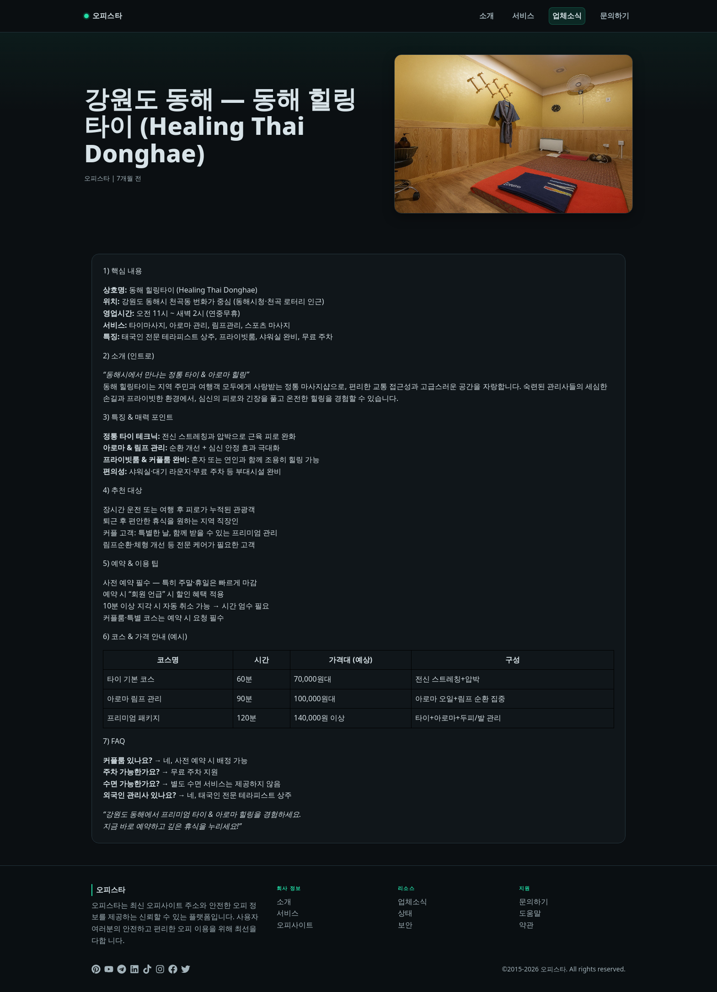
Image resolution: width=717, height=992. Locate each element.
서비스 (523, 16)
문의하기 (614, 16)
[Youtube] (108, 969)
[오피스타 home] (103, 16)
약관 (526, 925)
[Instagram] (160, 969)
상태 (405, 913)
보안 (405, 925)
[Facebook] (172, 969)
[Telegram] (121, 969)
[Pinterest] (96, 969)
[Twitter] (185, 969)
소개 (486, 16)
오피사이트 (295, 925)
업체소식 (567, 16)
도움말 (530, 913)
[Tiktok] (147, 969)
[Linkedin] (134, 969)
